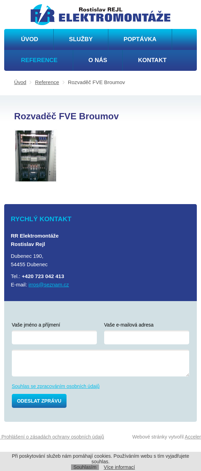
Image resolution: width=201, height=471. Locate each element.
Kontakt (152, 60)
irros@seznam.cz (49, 284)
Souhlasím (85, 467)
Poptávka (140, 39)
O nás (97, 60)
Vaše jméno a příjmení (36, 325)
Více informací (119, 467)
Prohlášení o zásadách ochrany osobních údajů (52, 437)
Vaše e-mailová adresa (129, 325)
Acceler (193, 437)
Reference (39, 60)
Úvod (29, 39)
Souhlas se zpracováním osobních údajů (56, 386)
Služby (81, 39)
